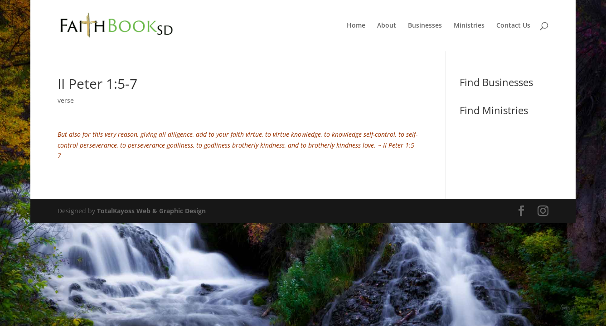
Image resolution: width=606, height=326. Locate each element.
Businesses (425, 25)
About (386, 25)
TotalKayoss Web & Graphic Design (151, 210)
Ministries (469, 25)
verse (66, 100)
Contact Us (513, 25)
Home (356, 25)
